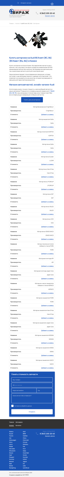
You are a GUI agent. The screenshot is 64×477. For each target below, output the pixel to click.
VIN (32, 385)
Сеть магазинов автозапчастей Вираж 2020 (20, 472)
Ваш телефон (32, 380)
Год (45, 390)
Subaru (11, 431)
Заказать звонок (50, 16)
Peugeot (11, 457)
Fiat (24, 446)
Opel (10, 455)
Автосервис (19, 422)
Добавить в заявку (47, 114)
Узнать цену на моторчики (32, 100)
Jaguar (25, 461)
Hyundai (25, 457)
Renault (11, 461)
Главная (11, 422)
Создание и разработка (19, 475)
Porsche (11, 459)
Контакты (18, 425)
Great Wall (26, 453)
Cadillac (25, 436)
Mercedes (12, 448)
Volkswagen (12, 440)
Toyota (11, 436)
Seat (10, 463)
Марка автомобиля (23, 390)
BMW (24, 433)
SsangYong (12, 468)
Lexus (11, 444)
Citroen (25, 442)
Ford (24, 448)
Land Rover (26, 468)
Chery (24, 438)
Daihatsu (25, 444)
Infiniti (25, 459)
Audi (24, 431)
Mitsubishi (12, 451)
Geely (24, 451)
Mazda (11, 446)
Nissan (11, 453)
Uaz (10, 438)
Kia (24, 463)
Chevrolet (26, 440)
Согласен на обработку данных (23, 406)
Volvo (10, 442)
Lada (24, 465)
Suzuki (11, 433)
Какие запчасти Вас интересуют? (32, 398)
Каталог (11, 425)
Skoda (11, 465)
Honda (25, 455)
